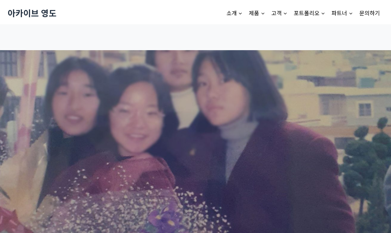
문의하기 (369, 13)
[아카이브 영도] (32, 13)
